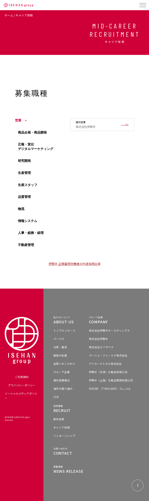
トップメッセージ (64, 330)
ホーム (9, 15)
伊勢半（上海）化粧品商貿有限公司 (111, 380)
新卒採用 (58, 419)
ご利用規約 (22, 377)
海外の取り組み (63, 388)
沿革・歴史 (60, 347)
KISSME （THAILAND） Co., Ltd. (110, 388)
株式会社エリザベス (101, 347)
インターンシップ (64, 436)
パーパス (58, 339)
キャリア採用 (61, 427)
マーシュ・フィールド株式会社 (108, 355)
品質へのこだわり (64, 364)
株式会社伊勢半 (98, 339)
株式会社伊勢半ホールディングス (109, 330)
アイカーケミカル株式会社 (105, 364)
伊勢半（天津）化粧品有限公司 (108, 372)
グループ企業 (61, 372)
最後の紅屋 (60, 355)
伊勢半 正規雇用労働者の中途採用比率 (75, 263)
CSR (56, 397)
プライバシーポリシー (22, 385)
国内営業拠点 (61, 380)
